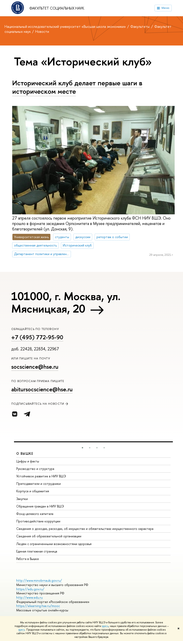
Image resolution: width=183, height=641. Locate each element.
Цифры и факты (27, 461)
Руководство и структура (35, 468)
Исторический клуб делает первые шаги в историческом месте (77, 87)
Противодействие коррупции (38, 521)
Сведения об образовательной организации (48, 536)
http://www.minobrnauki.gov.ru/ (39, 580)
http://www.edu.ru (29, 597)
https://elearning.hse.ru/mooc (38, 606)
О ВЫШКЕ (24, 453)
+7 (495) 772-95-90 (37, 337)
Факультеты (140, 26)
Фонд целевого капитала (34, 514)
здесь (105, 626)
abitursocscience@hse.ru (42, 389)
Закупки (22, 499)
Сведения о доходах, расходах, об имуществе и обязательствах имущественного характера (84, 528)
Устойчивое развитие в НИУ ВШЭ (41, 476)
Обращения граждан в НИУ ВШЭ (40, 506)
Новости (42, 31)
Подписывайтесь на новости (40, 404)
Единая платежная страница (36, 551)
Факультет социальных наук (56, 8)
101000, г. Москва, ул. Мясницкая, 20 (65, 302)
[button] (82, 448)
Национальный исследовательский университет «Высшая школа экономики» (66, 26)
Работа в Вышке (27, 559)
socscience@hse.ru (34, 367)
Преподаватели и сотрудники (38, 483)
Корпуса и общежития (32, 491)
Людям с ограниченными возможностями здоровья (54, 544)
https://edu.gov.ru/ (30, 589)
